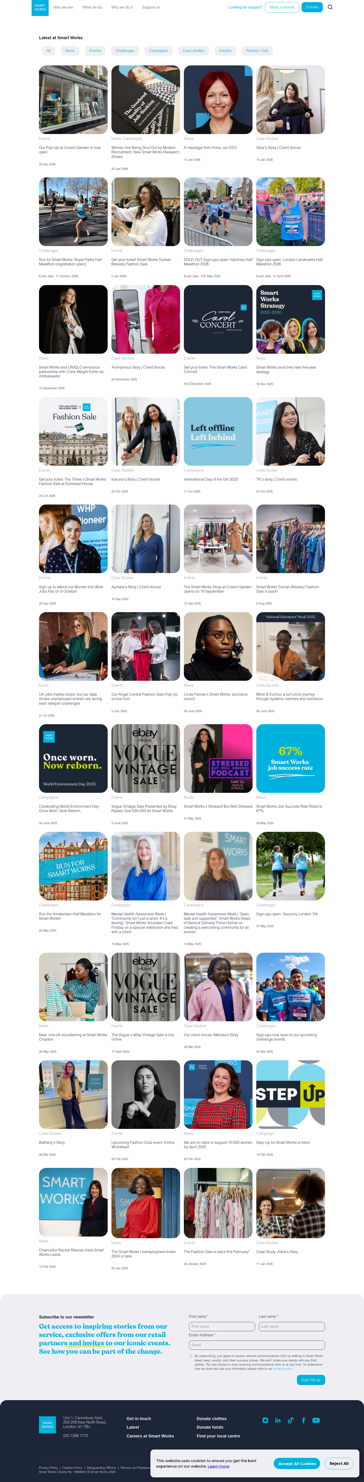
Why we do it (122, 7)
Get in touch (139, 1418)
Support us (151, 7)
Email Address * (202, 1335)
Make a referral (282, 8)
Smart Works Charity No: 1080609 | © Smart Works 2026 (77, 1472)
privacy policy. (283, 1369)
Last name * (268, 1317)
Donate (312, 8)
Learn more (218, 1466)
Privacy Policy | (50, 1468)
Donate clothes (212, 1418)
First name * (198, 1317)
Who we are (63, 7)
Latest (133, 1427)
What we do (92, 7)
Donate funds (210, 1427)
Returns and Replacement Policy (143, 1468)
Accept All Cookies (297, 1464)
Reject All (339, 1463)
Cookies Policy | (74, 1468)
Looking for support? (246, 7)
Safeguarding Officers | (104, 1468)
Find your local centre (218, 1436)
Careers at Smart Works (150, 1436)
